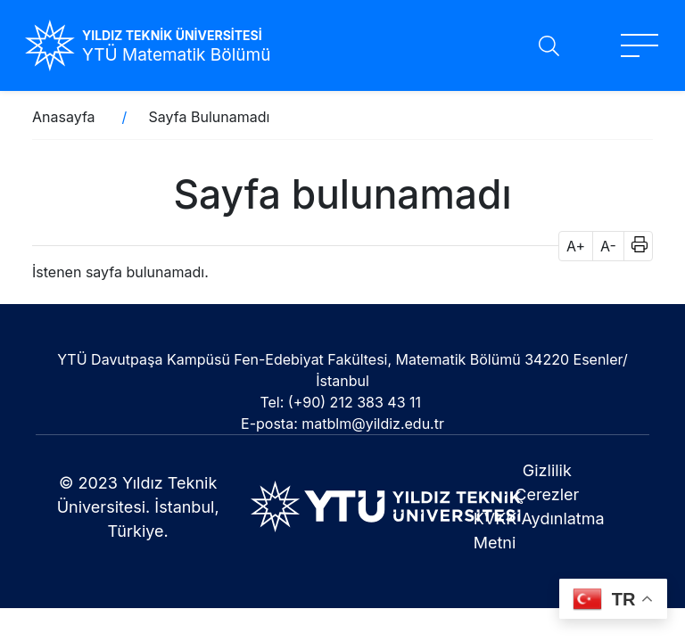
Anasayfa (63, 117)
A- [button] (608, 246)
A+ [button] (575, 246)
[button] (633, 246)
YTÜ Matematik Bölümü (176, 55)
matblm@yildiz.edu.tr (372, 423)
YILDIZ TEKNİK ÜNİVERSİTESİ (172, 35)
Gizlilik (547, 470)
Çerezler (547, 494)
